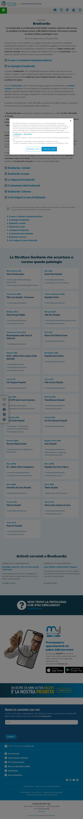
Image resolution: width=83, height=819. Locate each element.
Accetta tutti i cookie (49, 149)
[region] (41, 136)
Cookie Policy (18, 134)
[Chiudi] (70, 120)
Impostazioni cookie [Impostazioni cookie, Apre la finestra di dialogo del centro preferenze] (33, 149)
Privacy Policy (28, 134)
